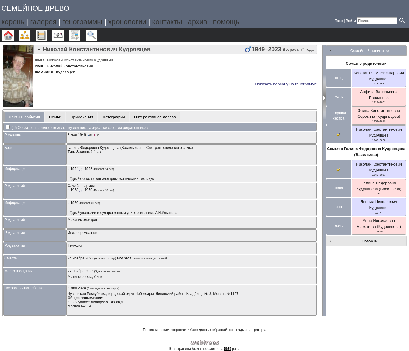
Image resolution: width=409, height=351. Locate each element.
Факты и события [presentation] (24, 117)
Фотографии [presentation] (113, 117)
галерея (43, 22)
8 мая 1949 (77, 135)
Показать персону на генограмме (286, 84)
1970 (88, 190)
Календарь (63, 35)
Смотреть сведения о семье (169, 148)
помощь (226, 22)
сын (339, 207)
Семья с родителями (366, 63)
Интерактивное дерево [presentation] (155, 117)
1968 (88, 169)
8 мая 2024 (77, 288)
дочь (339, 226)
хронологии (127, 22)
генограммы (82, 22)
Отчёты (80, 35)
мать (339, 97)
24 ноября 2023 (80, 258)
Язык (338, 21)
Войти (351, 21)
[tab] (175, 49)
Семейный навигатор (369, 50)
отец (339, 78)
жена (338, 188)
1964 (74, 169)
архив (197, 22)
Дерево (13, 35)
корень (12, 22)
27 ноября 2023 (80, 271)
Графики (30, 35)
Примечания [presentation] (81, 117)
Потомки (369, 241)
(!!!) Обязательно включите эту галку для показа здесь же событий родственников (77, 128)
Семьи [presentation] (55, 117)
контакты (167, 22)
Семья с (366, 151)
